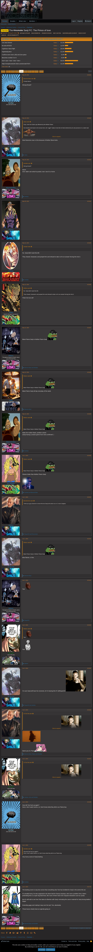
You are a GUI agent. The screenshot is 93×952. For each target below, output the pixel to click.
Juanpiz (11, 229)
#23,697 (89, 758)
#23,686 (89, 284)
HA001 (11, 312)
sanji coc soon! (82, 33)
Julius (11, 915)
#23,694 (89, 625)
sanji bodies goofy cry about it (70, 33)
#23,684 (89, 201)
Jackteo (11, 525)
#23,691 (89, 497)
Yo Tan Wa (11, 146)
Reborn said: (27, 376)
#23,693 (89, 580)
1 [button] (55, 54)
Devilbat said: (27, 163)
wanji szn (4, 35)
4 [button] (55, 48)
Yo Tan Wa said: (28, 713)
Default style (5, 941)
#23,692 (89, 538)
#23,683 (89, 159)
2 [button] (55, 45)
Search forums (12, 24)
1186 (25, 71)
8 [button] (55, 60)
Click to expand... (56, 136)
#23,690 (89, 455)
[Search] (88, 21)
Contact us (64, 941)
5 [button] (55, 42)
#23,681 (89, 75)
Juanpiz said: (27, 246)
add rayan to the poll (25, 33)
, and (33, 754)
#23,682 (89, 118)
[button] (17, 21)
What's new (22, 21)
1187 (29, 71)
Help (88, 941)
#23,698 (89, 802)
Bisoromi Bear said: (29, 78)
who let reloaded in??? (13, 35)
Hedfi (11, 400)
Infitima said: (27, 288)
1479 (36, 71)
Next (41, 71)
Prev (3, 71)
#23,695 (89, 668)
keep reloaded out (35, 33)
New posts (3, 24)
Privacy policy (81, 941)
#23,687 (89, 327)
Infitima (11, 271)
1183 (13, 71)
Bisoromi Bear (11, 187)
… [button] (9, 71)
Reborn (11, 355)
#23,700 (89, 886)
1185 (21, 71)
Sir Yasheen (11, 483)
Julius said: (26, 121)
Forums (4, 21)
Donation (12, 21)
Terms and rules (72, 941)
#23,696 (89, 710)
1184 (17, 71)
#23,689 (89, 414)
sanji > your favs (57, 33)
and (31, 367)
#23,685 (89, 243)
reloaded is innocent (46, 33)
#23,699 (89, 845)
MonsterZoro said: (28, 500)
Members (32, 21)
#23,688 (89, 372)
